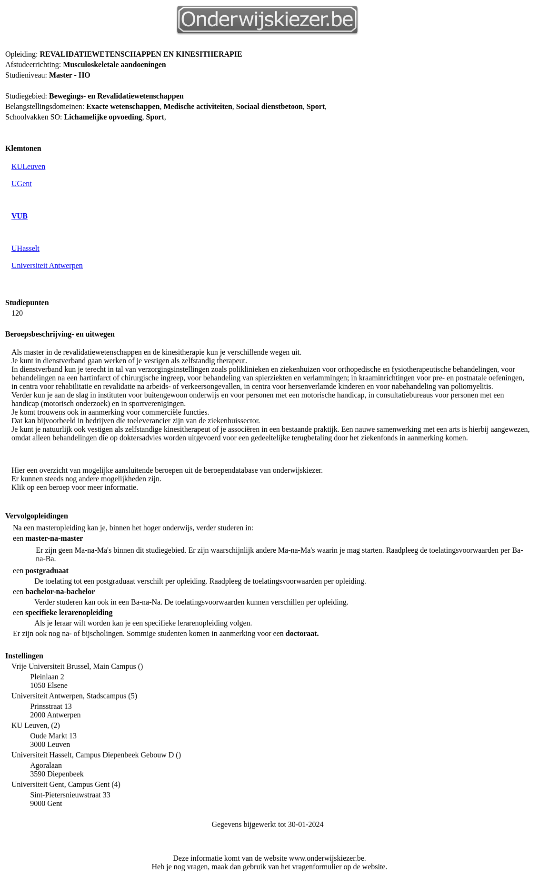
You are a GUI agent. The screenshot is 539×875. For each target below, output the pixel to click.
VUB (19, 216)
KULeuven (28, 166)
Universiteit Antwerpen (47, 265)
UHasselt (25, 248)
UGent (21, 183)
